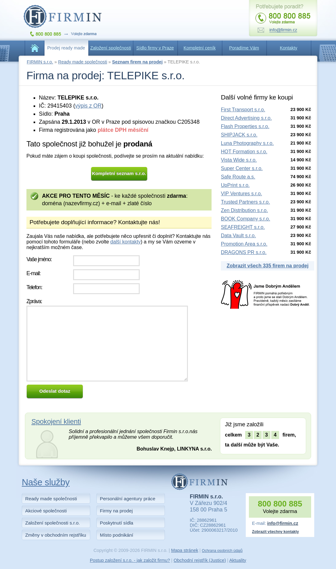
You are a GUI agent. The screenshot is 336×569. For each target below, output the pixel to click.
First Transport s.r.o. (243, 109)
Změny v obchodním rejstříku (55, 535)
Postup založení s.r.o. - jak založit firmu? (130, 560)
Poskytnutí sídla (116, 522)
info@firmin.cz (282, 523)
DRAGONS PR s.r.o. (244, 252)
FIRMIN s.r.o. (40, 61)
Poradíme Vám (244, 47)
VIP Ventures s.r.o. (241, 193)
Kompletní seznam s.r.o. (119, 173)
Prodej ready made (66, 47)
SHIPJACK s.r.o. (239, 134)
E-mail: (33, 273)
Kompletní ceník (200, 47)
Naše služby (46, 482)
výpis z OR (88, 106)
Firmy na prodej (116, 510)
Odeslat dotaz (54, 391)
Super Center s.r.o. (242, 168)
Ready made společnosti (82, 61)
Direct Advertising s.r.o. (246, 118)
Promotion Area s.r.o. (244, 244)
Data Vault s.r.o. (238, 235)
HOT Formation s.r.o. (244, 151)
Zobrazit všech (267, 265)
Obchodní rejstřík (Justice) (200, 560)
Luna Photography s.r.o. (247, 143)
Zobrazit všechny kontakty (275, 532)
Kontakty (288, 47)
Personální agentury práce (127, 498)
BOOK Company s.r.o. (245, 218)
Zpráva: (34, 301)
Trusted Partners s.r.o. (245, 202)
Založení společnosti (110, 47)
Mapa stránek (184, 550)
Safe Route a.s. (238, 176)
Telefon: (34, 287)
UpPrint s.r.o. (235, 185)
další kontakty (125, 241)
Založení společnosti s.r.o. (52, 522)
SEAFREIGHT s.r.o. (243, 227)
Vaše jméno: (39, 259)
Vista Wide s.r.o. (239, 160)
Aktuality (237, 560)
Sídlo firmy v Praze (155, 47)
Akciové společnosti (46, 510)
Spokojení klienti (56, 421)
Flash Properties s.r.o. (245, 126)
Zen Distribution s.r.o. (244, 210)
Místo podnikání (116, 535)
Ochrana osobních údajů (222, 550)
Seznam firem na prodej (137, 61)
